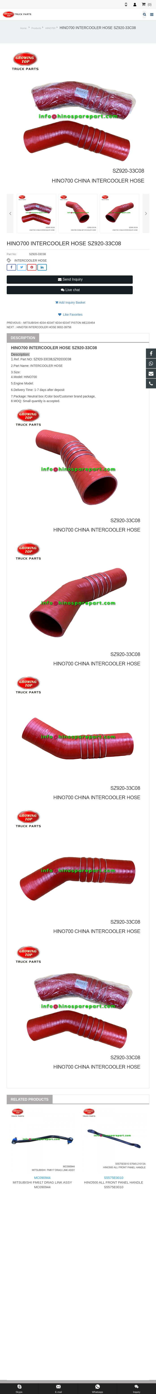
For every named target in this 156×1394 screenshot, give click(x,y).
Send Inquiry (70, 279)
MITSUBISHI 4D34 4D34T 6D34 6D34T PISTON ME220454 (59, 322)
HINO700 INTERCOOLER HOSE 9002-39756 (44, 327)
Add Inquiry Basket (70, 302)
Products (36, 28)
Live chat (70, 290)
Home (23, 28)
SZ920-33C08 (84, 348)
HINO (16, 348)
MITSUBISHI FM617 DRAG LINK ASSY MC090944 (42, 1182)
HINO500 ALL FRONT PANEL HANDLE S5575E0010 (113, 1182)
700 (24, 348)
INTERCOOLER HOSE (30, 260)
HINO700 (50, 28)
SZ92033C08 (62, 359)
